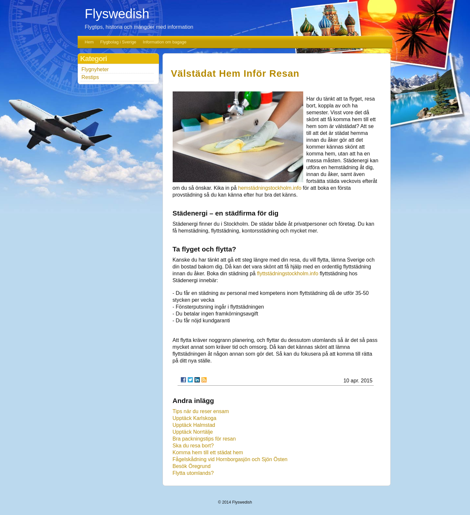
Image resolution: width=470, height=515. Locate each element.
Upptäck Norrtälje (193, 432)
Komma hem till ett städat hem (208, 452)
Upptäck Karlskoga (194, 418)
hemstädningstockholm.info (270, 188)
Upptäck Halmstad (194, 425)
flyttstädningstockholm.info (287, 273)
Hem (89, 42)
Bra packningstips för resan (204, 439)
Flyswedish (117, 14)
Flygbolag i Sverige (118, 42)
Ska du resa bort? (193, 445)
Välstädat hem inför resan (235, 73)
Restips (90, 77)
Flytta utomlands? (193, 473)
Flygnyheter (95, 69)
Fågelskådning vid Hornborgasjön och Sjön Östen (230, 459)
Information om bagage (165, 42)
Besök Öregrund (192, 466)
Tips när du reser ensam (201, 411)
